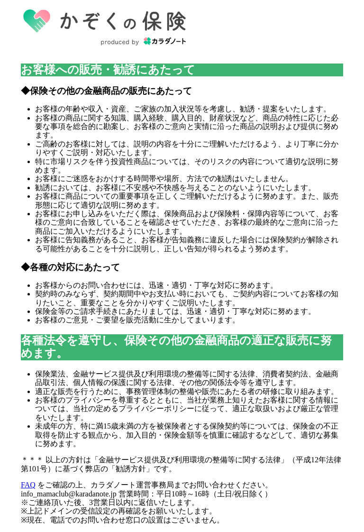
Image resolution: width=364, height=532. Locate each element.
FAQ (28, 485)
